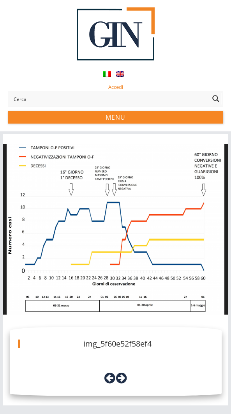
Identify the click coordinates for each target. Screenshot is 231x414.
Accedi (115, 86)
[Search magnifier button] (216, 98)
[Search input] (110, 98)
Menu (115, 117)
